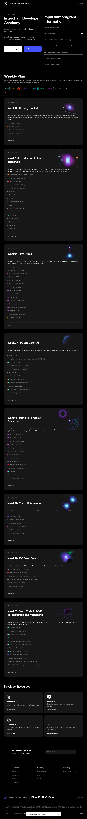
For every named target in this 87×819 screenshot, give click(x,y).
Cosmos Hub (15, 775)
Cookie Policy (52, 814)
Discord (39, 779)
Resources (31, 49)
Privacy (81, 813)
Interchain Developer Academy (19, 3)
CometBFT (14, 779)
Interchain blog (41, 771)
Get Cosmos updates (21, 750)
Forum (39, 775)
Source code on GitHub (69, 771)
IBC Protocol (14, 782)
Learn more (10, 141)
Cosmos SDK (15, 771)
